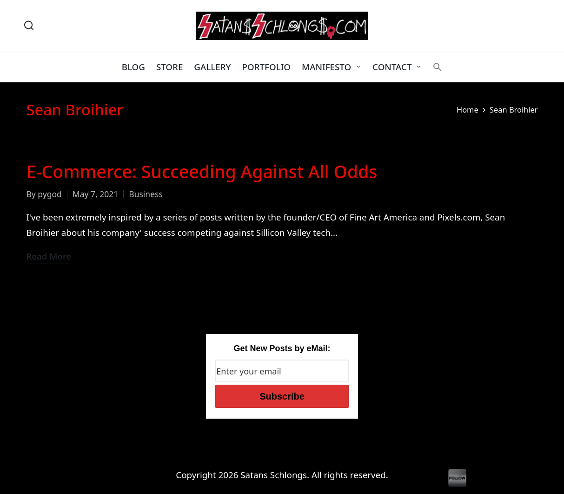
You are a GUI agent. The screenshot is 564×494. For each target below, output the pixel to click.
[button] (437, 67)
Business (146, 194)
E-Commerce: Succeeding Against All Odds (202, 171)
